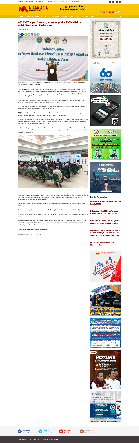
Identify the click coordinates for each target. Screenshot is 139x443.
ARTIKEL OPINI (64, 2)
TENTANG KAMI (40, 2)
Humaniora (38, 16)
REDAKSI (20, 2)
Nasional (63, 16)
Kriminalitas (84, 16)
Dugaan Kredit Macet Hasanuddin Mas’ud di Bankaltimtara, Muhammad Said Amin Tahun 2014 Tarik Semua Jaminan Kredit (105, 232)
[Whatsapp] (25, 34)
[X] (22, 34)
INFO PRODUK (29, 2)
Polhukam (46, 16)
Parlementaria (29, 16)
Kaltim (70, 16)
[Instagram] (32, 34)
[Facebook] (19, 34)
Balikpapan (24, 235)
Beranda (20, 16)
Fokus (91, 16)
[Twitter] (28, 34)
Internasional (55, 16)
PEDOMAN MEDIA (53, 2)
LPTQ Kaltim (34, 235)
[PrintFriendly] (35, 34)
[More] (38, 34)
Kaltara (76, 16)
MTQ (41, 235)
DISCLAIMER (75, 2)
